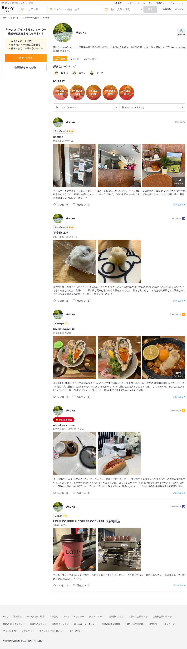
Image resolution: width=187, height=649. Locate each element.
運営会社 (17, 616)
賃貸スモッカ (28, 631)
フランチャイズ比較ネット (51, 631)
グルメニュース (176, 3)
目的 (151, 3)
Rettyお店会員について (14, 624)
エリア (130, 3)
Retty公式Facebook (111, 624)
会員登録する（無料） (26, 67)
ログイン (179, 9)
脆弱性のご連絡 (116, 616)
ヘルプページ (168, 624)
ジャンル (141, 3)
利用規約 (53, 616)
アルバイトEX (9, 631)
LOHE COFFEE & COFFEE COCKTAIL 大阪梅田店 (86, 521)
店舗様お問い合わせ (162, 616)
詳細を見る (178, 204)
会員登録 (167, 9)
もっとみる (178, 181)
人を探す (118, 3)
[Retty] (8, 8)
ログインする (26, 58)
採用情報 (153, 624)
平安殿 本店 (61, 233)
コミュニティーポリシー (85, 624)
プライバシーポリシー (73, 616)
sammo (58, 137)
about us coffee (64, 425)
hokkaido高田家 (64, 329)
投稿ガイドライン (60, 624)
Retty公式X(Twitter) (135, 624)
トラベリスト (76, 631)
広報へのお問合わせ (138, 616)
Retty (5, 616)
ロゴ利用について (38, 624)
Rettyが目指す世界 (35, 616)
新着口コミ (161, 3)
